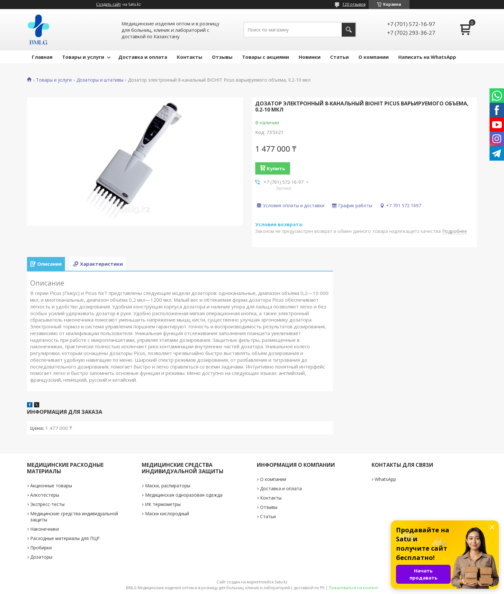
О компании (373, 57)
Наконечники (44, 529)
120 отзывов (353, 4)
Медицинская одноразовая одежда (183, 495)
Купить (276, 168)
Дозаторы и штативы (99, 80)
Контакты (189, 57)
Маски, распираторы (167, 486)
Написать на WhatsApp (427, 57)
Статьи (339, 57)
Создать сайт (108, 4)
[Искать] (349, 30)
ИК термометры (163, 504)
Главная (42, 57)
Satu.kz (281, 582)
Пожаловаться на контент (353, 587)
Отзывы (222, 57)
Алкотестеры (44, 495)
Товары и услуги (83, 57)
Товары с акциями (265, 57)
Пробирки (41, 548)
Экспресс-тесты (47, 504)
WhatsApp (385, 479)
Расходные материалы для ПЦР (65, 538)
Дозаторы (41, 557)
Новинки (309, 57)
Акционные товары (51, 486)
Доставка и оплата (142, 57)
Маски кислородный (167, 513)
